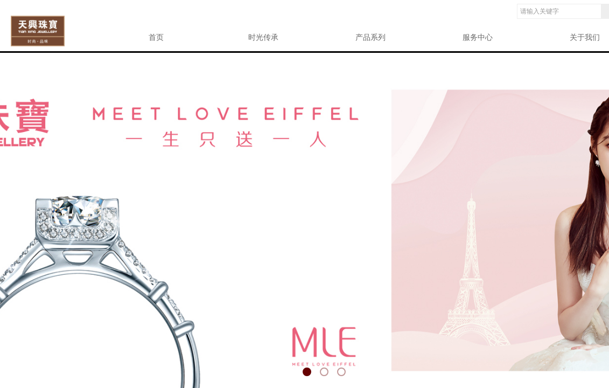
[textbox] (559, 11)
